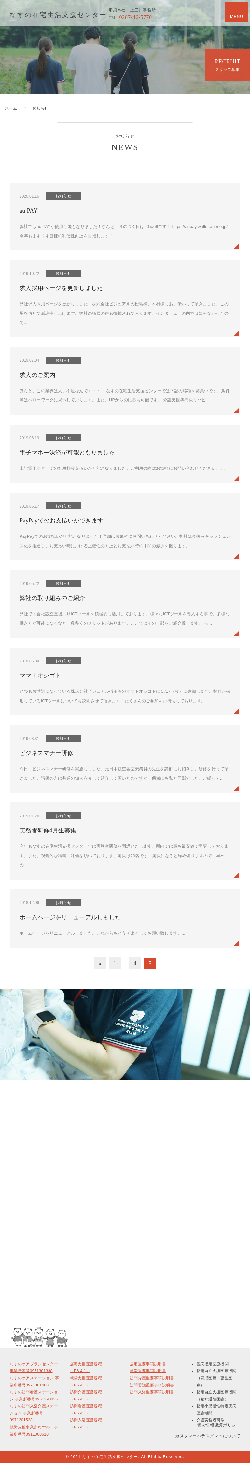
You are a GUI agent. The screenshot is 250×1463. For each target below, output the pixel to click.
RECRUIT (227, 65)
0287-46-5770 (130, 17)
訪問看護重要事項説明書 (152, 1385)
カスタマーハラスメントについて (207, 1436)
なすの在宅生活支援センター (58, 14)
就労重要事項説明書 (148, 1371)
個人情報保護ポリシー (218, 1425)
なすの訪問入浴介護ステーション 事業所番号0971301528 (34, 1413)
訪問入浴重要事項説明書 (152, 1392)
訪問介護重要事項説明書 (152, 1378)
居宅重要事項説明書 (148, 1364)
